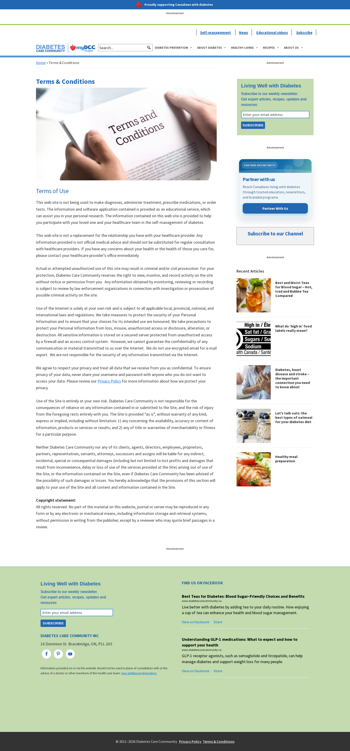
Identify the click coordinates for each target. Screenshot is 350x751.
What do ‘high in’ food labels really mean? (293, 328)
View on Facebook (195, 622)
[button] (148, 47)
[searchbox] (125, 47)
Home (41, 62)
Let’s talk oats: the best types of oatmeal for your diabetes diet (293, 417)
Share (218, 622)
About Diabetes (211, 47)
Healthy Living (244, 47)
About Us (293, 47)
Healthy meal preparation (286, 458)
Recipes (271, 47)
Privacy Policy (109, 381)
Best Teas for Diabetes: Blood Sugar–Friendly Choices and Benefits (243, 596)
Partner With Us (275, 208)
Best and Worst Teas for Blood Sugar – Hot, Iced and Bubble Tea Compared (293, 289)
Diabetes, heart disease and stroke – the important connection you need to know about (292, 378)
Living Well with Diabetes (271, 86)
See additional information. (139, 673)
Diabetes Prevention (174, 47)
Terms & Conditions (218, 741)
